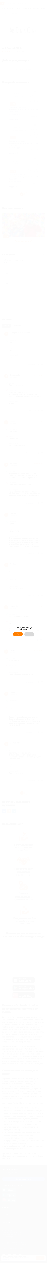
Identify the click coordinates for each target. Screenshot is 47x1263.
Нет (29, 634)
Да (18, 634)
